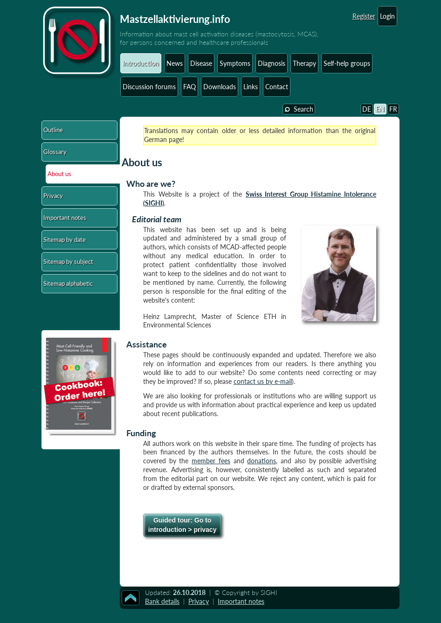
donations (261, 461)
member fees (211, 461)
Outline (53, 130)
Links (250, 87)
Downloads (219, 87)
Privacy (53, 195)
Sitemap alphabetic (68, 283)
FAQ (189, 87)
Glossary (55, 152)
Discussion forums (149, 87)
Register (363, 16)
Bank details (162, 601)
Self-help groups (347, 63)
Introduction (141, 63)
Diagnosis (271, 63)
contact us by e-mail (263, 381)
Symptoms (235, 63)
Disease (201, 63)
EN (380, 109)
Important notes (64, 217)
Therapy (304, 63)
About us (59, 173)
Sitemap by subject (68, 261)
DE (366, 109)
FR (393, 109)
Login (387, 16)
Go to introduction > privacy (182, 525)
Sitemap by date (64, 239)
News (174, 63)
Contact (276, 87)
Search (298, 108)
